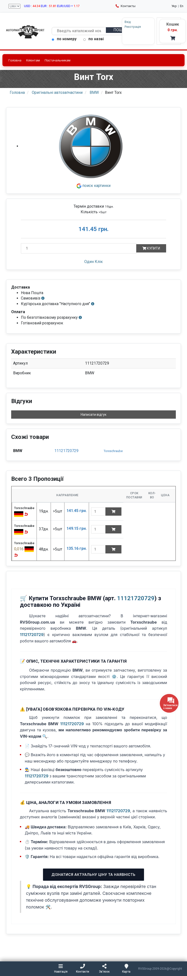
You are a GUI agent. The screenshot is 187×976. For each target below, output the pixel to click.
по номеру (64, 39)
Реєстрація (123, 27)
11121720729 (66, 451)
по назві (93, 39)
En (181, 6)
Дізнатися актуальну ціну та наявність (93, 874)
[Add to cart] (113, 511)
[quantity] (98, 511)
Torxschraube (113, 451)
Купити (151, 248)
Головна (14, 60)
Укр (174, 6)
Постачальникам (57, 60)
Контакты (126, 6)
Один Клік (93, 261)
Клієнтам (33, 60)
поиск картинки (93, 186)
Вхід (118, 22)
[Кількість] (78, 248)
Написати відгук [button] (93, 415)
